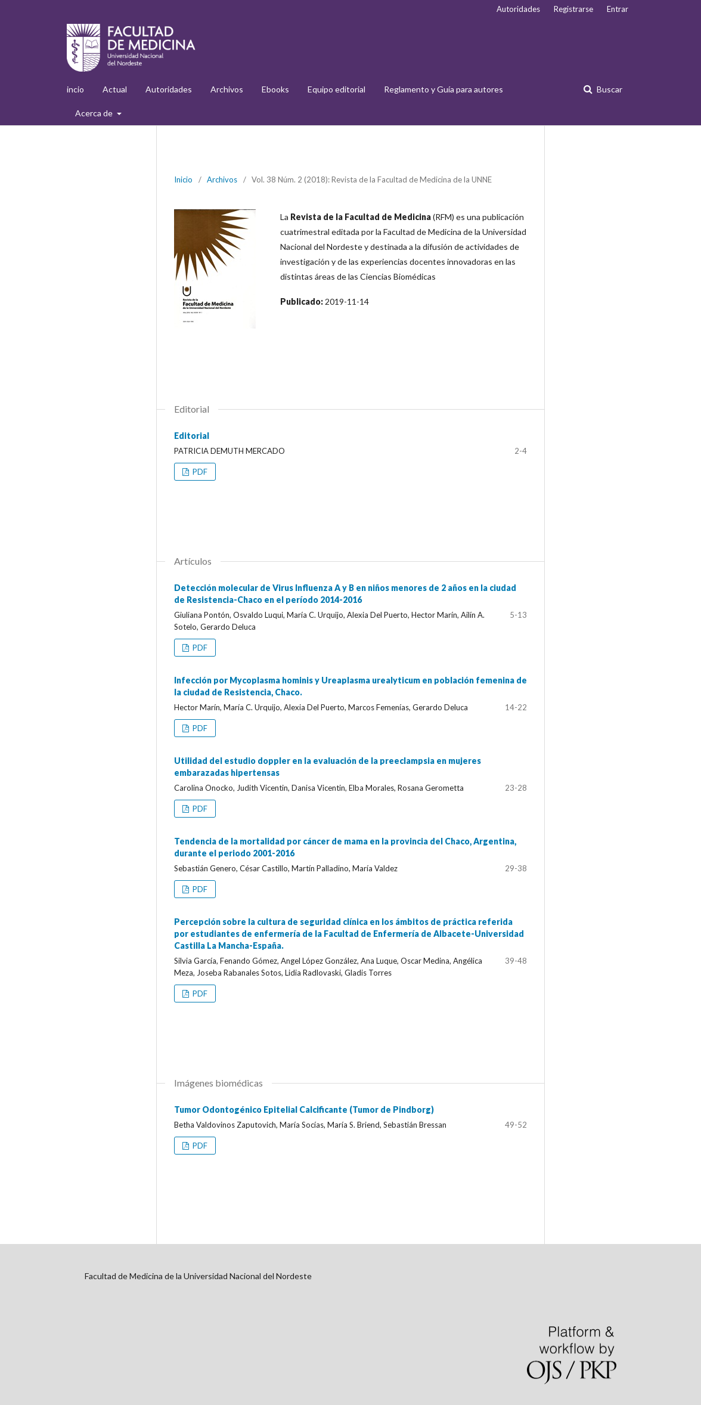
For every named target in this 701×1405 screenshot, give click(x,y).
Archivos (226, 89)
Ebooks (275, 89)
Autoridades (168, 89)
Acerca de (94, 113)
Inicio (183, 179)
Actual (115, 89)
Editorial (191, 436)
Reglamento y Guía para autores (443, 89)
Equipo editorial (336, 89)
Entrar (617, 9)
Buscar (608, 89)
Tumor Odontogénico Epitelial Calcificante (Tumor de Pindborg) (304, 1109)
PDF (199, 471)
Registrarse (573, 9)
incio (75, 89)
